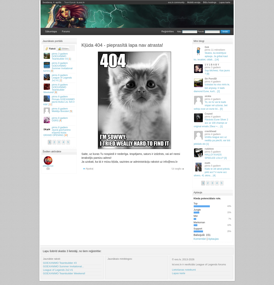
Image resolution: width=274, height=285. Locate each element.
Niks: (187, 31)
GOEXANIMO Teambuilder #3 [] (59, 56)
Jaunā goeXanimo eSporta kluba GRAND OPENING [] (59, 131)
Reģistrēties (167, 31)
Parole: (209, 31)
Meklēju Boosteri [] (59, 110)
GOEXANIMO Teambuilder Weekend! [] (59, 88)
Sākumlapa (51, 31)
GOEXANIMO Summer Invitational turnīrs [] (59, 67)
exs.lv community (176, 2)
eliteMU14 (48, 161)
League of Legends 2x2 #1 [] (59, 78)
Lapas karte (224, 2)
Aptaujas (213, 238)
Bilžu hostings (209, 2)
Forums (66, 31)
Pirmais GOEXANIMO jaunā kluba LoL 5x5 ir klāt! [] (59, 100)
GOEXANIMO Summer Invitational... (63, 266)
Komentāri (200, 238)
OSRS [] (59, 120)
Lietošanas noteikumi (184, 269)
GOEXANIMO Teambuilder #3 (60, 262)
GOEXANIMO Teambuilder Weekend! (64, 273)
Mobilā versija (193, 2)
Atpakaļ (89, 168)
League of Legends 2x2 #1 (58, 269)
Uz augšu (177, 168)
